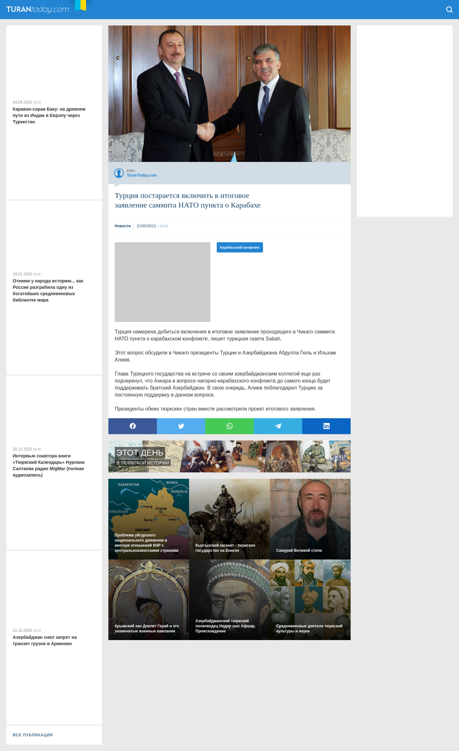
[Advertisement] (162, 282)
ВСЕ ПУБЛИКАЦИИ (33, 735)
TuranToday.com (44, 9)
